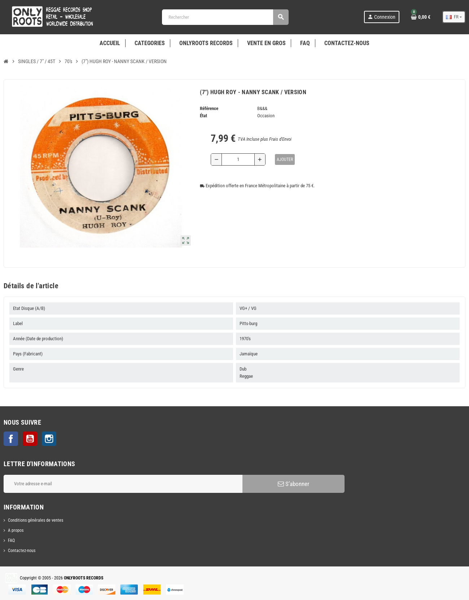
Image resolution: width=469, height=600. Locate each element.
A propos (15, 530)
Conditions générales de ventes (35, 520)
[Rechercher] (225, 17)
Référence (209, 108)
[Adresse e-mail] (123, 484)
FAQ (11, 540)
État (203, 115)
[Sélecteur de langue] (454, 17)
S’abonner (293, 483)
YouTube (30, 439)
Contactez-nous (21, 550)
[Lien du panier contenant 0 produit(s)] (420, 17)
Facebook (11, 439)
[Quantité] (238, 159)
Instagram (49, 439)
